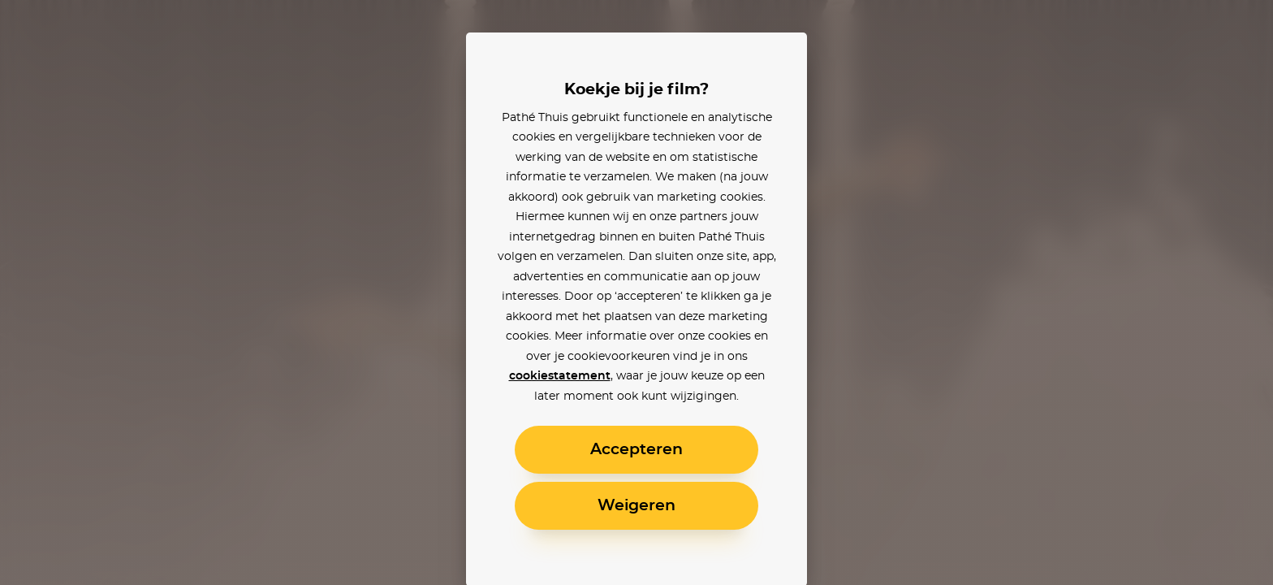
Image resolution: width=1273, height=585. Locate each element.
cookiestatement (560, 376)
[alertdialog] (636, 292)
